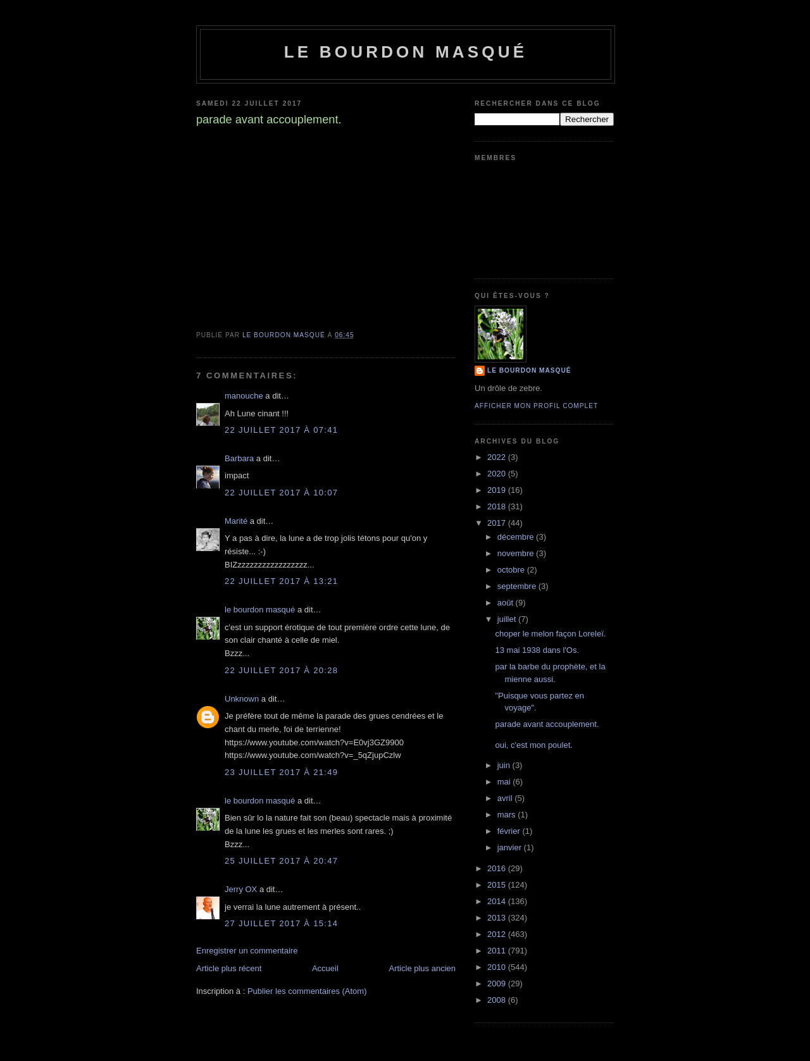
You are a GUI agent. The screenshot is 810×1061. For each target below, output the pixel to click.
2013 (497, 917)
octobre (512, 569)
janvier (510, 847)
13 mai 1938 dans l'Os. (537, 650)
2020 (497, 473)
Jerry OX (241, 889)
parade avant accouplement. (547, 724)
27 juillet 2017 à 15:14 (281, 923)
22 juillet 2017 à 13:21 (281, 581)
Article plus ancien (422, 968)
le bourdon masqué (406, 51)
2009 (497, 983)
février (510, 831)
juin (505, 765)
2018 (497, 506)
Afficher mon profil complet (536, 405)
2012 (497, 934)
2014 (497, 901)
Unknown (242, 699)
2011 (497, 950)
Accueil (325, 968)
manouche (244, 395)
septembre (518, 586)
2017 (497, 523)
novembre (516, 553)
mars (507, 814)
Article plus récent (228, 968)
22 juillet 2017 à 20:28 (281, 670)
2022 (497, 457)
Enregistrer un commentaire (246, 950)
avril (505, 798)
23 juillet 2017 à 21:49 (281, 772)
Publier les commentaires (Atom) (307, 991)
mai (505, 781)
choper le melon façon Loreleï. (550, 633)
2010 (497, 967)
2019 (497, 490)
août (506, 602)
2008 (497, 1000)
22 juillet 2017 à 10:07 (281, 492)
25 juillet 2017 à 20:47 (281, 861)
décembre (516, 537)
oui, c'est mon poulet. (533, 745)
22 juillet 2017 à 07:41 (281, 430)
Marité (236, 521)
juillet (507, 619)
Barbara (239, 458)
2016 (497, 868)
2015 (497, 885)
